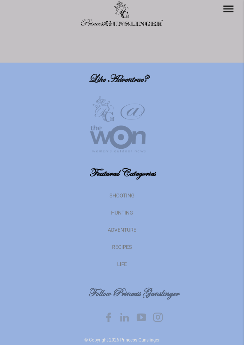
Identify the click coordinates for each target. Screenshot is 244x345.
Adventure (122, 234)
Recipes (122, 251)
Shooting (122, 199)
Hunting (122, 216)
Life (122, 268)
